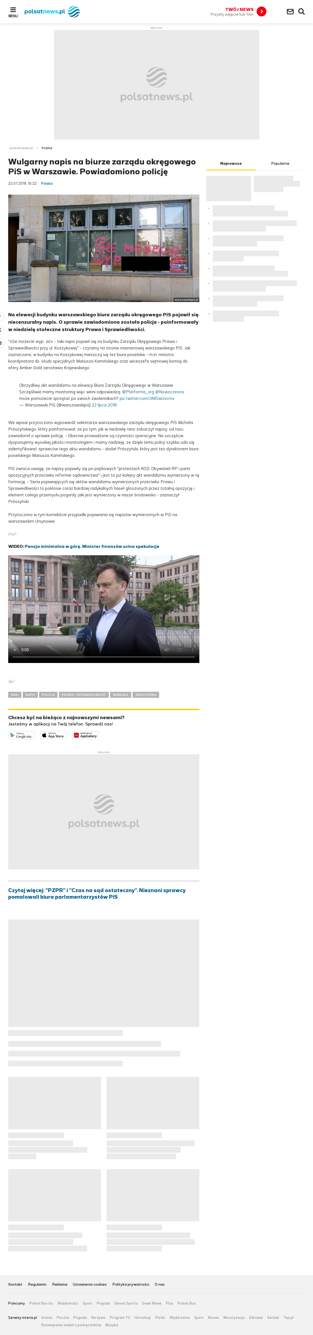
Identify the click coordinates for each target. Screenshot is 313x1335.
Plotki (160, 1318)
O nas (160, 1284)
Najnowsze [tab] (231, 163)
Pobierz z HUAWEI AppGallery (98, 734)
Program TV (120, 1318)
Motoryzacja (234, 1318)
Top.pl (288, 1318)
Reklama (59, 1284)
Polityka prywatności (130, 1284)
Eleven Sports (126, 1303)
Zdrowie (256, 1318)
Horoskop (142, 1318)
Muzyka (111, 1325)
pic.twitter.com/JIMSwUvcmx (147, 398)
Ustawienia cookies (90, 1284)
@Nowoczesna (169, 392)
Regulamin (37, 1284)
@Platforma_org (138, 392)
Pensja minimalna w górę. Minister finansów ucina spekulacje (92, 546)
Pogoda (103, 1303)
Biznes (213, 1318)
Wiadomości (68, 1303)
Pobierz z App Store (66, 734)
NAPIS (30, 695)
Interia (46, 1318)
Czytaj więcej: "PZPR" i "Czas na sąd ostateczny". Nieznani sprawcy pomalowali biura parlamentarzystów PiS (97, 893)
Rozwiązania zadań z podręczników (71, 1325)
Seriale (273, 1318)
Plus (169, 1303)
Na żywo (98, 1318)
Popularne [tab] (280, 163)
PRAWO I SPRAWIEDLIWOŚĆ (84, 695)
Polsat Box (186, 1303)
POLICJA (48, 695)
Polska (47, 148)
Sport (87, 1303)
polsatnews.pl (21, 148)
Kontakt (15, 1284)
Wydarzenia (180, 1318)
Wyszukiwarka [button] (301, 11)
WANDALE (120, 695)
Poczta (63, 1318)
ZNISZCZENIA (145, 695)
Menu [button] (13, 16)
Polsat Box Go (41, 1303)
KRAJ (15, 695)
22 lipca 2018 (104, 405)
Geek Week (152, 1303)
